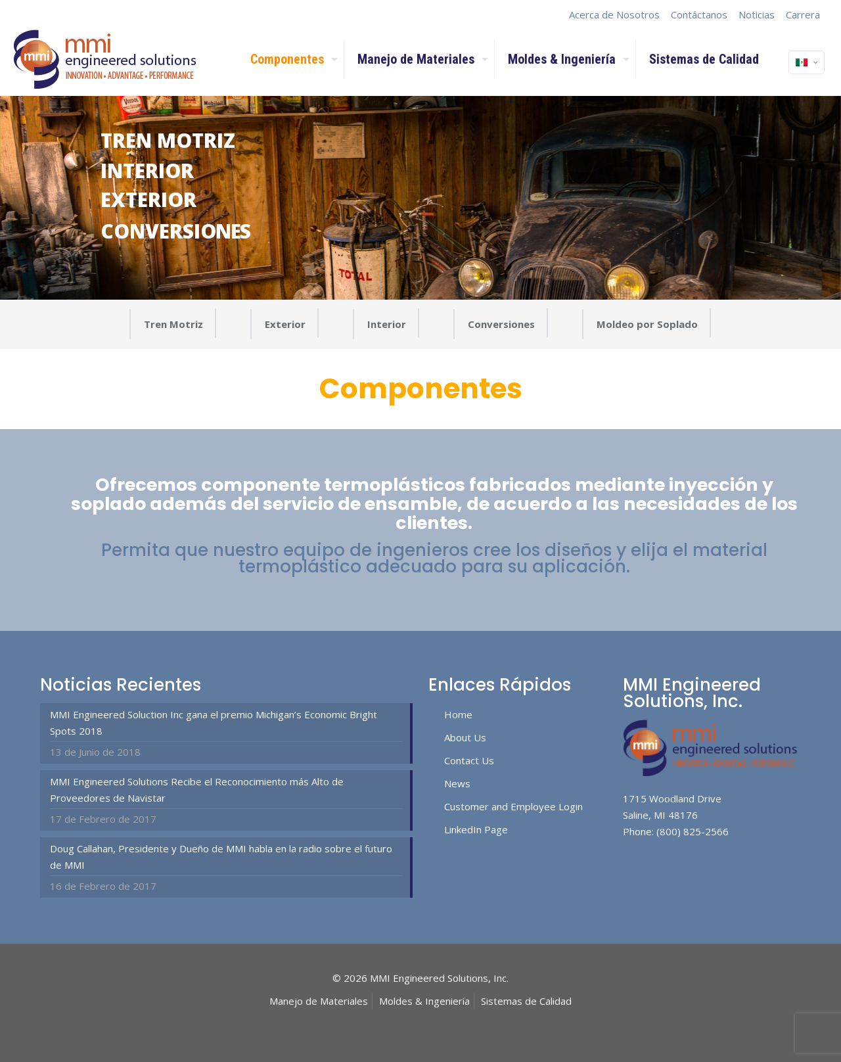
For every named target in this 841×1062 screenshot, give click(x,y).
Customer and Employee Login (513, 806)
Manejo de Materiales (318, 1000)
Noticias (757, 14)
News (457, 783)
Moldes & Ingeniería (424, 1000)
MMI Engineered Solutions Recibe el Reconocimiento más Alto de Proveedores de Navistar (197, 789)
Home (458, 714)
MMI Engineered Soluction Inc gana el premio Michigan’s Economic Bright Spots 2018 (213, 722)
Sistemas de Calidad (526, 1000)
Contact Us (469, 760)
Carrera (803, 14)
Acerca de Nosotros (614, 14)
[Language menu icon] (806, 62)
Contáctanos (699, 14)
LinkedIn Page (476, 829)
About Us (465, 737)
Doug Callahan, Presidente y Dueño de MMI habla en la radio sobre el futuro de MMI (221, 856)
